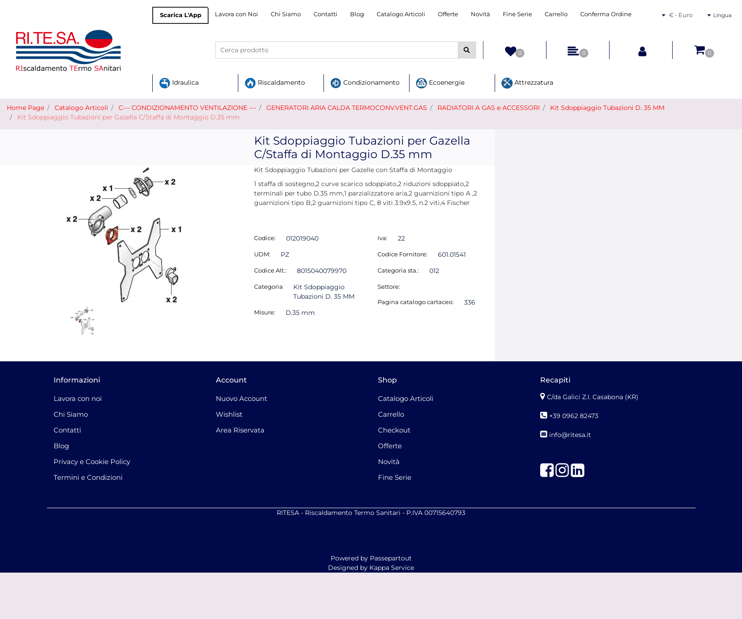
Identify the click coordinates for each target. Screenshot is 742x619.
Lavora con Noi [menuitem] (236, 14)
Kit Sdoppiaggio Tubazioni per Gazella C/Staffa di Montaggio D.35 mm (128, 117)
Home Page (25, 108)
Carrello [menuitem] (556, 14)
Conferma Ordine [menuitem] (606, 14)
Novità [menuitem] (480, 14)
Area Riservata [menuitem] (240, 430)
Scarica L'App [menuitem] (180, 14)
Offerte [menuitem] (448, 14)
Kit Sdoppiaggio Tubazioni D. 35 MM (607, 108)
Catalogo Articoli (81, 108)
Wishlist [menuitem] (229, 414)
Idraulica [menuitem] (179, 83)
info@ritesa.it (570, 435)
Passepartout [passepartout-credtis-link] (391, 558)
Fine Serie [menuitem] (517, 14)
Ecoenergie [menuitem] (440, 83)
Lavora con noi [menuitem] (78, 398)
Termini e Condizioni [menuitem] (88, 477)
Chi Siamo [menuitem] (286, 14)
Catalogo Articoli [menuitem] (401, 14)
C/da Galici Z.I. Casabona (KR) (592, 397)
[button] (467, 50)
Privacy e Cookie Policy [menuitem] (92, 461)
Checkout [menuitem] (394, 430)
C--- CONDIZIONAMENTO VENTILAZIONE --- (187, 108)
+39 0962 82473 (573, 416)
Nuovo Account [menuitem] (241, 398)
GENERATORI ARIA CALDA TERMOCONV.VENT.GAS (346, 108)
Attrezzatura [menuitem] (527, 83)
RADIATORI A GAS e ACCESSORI (488, 108)
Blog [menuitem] (357, 14)
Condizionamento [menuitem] (365, 83)
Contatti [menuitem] (325, 14)
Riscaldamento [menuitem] (275, 83)
